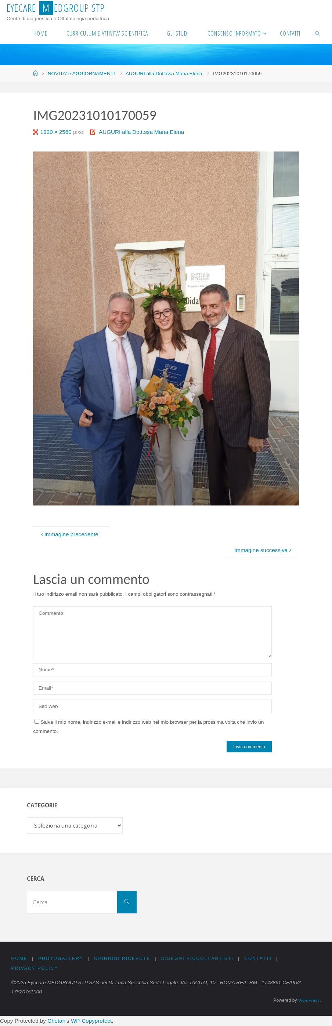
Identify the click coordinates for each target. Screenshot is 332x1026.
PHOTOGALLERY (60, 958)
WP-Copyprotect (91, 1021)
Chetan (56, 1021)
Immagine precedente (68, 534)
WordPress (308, 1000)
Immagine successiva (263, 550)
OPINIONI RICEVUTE (122, 958)
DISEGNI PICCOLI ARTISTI (198, 958)
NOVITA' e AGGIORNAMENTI (81, 73)
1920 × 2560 (56, 132)
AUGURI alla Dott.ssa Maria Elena (164, 73)
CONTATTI (258, 958)
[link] (317, 33)
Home (19, 958)
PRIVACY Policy (34, 968)
